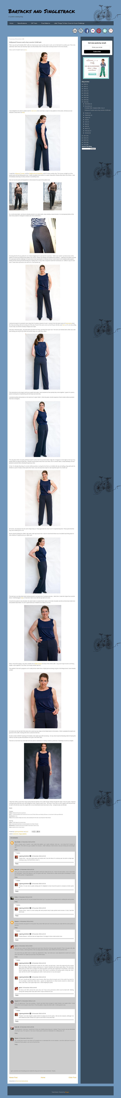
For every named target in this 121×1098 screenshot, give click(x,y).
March (86, 128)
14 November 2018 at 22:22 (39, 883)
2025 (85, 86)
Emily (16, 897)
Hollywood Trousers (20, 173)
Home (11, 23)
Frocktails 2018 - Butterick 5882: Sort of (94, 108)
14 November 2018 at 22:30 (39, 1013)
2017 (85, 135)
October (87, 113)
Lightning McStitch (24, 856)
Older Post (72, 1077)
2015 (85, 140)
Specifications (22, 23)
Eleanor (17, 921)
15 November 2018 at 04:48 (30, 987)
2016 (85, 138)
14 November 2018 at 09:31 (26, 921)
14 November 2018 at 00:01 (28, 842)
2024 (85, 88)
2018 (85, 102)
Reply (16, 849)
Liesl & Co (33, 110)
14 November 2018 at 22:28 (39, 963)
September (88, 115)
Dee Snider (18, 842)
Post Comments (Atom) (22, 1081)
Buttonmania (68, 323)
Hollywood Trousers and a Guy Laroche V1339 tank (98, 110)
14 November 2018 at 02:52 (25, 897)
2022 (85, 93)
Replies (18, 853)
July (86, 119)
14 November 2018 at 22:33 (39, 977)
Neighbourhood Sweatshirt (35, 173)
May (86, 124)
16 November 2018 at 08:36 (27, 1027)
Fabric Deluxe (38, 663)
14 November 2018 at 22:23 (39, 908)
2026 (85, 84)
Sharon (17, 1038)
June (86, 121)
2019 (85, 99)
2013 (85, 144)
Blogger (67, 1092)
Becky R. (17, 869)
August (87, 117)
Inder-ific (17, 1027)
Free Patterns (45, 23)
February (87, 130)
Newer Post (13, 1077)
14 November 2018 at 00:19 (27, 869)
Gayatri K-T (18, 1001)
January (87, 133)
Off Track (34, 23)
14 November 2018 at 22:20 (39, 856)
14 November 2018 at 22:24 (39, 934)
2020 (85, 97)
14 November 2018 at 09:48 (25, 946)
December (87, 103)
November (87, 106)
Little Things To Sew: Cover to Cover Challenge (69, 23)
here (26, 49)
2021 (85, 95)
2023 (85, 90)
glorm (16, 946)
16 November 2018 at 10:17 (26, 1038)
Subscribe (97, 51)
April (86, 126)
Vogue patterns (23, 834)
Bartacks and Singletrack (41, 11)
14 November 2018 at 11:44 (28, 1001)
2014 (85, 142)
